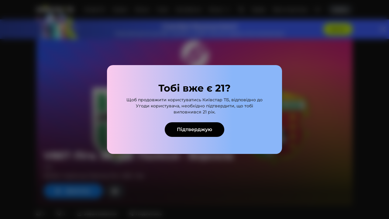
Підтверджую (194, 129)
